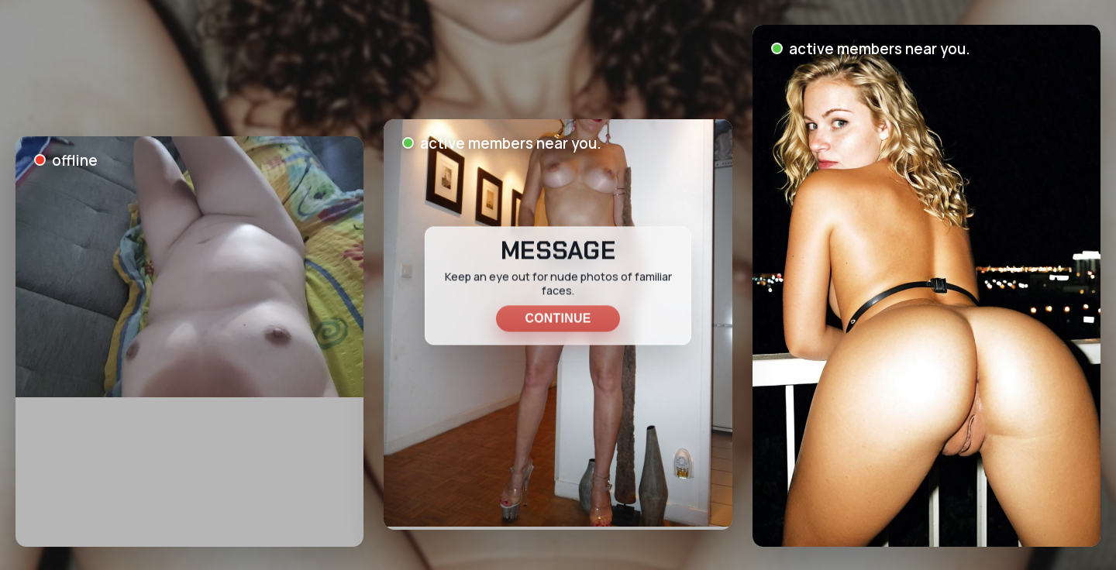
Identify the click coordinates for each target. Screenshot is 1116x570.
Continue (558, 317)
